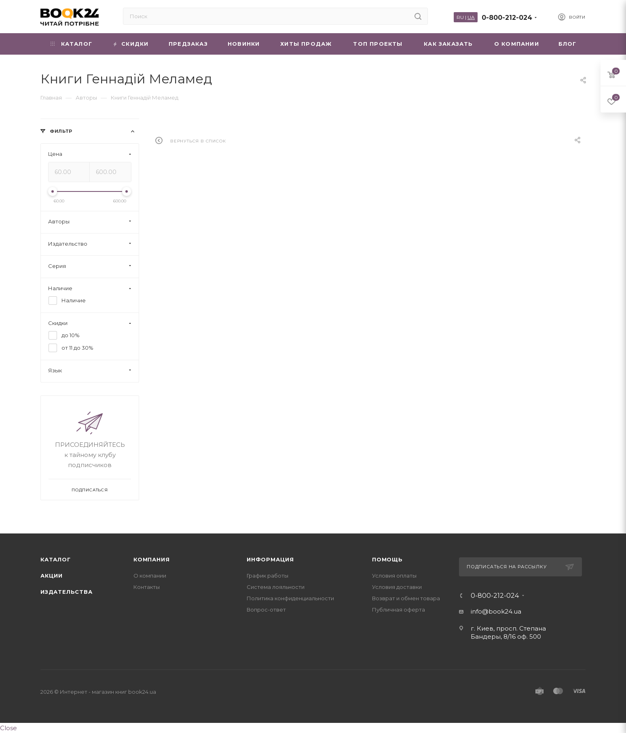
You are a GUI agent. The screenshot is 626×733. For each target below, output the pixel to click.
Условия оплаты (394, 575)
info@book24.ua (496, 611)
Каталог (55, 559)
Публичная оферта (398, 609)
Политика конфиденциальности (290, 598)
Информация (270, 559)
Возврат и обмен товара (406, 598)
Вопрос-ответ (266, 609)
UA (471, 17)
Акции (51, 575)
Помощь (387, 559)
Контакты (146, 587)
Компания (151, 559)
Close (8, 728)
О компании (149, 575)
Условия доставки (397, 587)
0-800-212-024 (507, 17)
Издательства (66, 592)
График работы (267, 575)
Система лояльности (276, 587)
